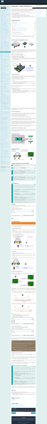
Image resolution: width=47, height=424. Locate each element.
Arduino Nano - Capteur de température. (5, 90)
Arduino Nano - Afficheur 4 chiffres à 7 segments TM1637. (4, 81)
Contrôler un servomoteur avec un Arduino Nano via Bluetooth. (5, 162)
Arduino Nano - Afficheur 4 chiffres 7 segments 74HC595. (5, 80)
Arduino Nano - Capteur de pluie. (4, 130)
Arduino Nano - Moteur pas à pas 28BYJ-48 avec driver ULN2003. (5, 144)
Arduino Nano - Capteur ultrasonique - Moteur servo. (5, 48)
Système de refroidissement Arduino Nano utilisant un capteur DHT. (5, 101)
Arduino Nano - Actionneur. (3, 62)
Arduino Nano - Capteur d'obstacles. (4, 136)
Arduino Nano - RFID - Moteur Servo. (4, 122)
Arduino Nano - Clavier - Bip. (4, 87)
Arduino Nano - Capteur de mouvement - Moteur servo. (5, 56)
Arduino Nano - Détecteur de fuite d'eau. (5, 127)
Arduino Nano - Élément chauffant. (4, 61)
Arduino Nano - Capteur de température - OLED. (5, 92)
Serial (13, 400)
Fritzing (19, 144)
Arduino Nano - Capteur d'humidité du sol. (5, 66)
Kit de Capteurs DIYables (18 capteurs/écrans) (18, 34)
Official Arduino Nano (14, 21)
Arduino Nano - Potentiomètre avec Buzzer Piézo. (5, 31)
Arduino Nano (26, 5)
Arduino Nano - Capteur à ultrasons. (4, 44)
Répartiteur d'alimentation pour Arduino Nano (19, 30)
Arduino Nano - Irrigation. (3, 67)
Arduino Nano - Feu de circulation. (4, 17)
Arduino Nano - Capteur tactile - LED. (4, 106)
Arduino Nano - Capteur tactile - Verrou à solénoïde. (5, 109)
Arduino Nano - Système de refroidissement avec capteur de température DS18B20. (5, 103)
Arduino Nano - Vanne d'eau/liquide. (4, 128)
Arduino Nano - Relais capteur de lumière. (5, 43)
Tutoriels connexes (39, 16)
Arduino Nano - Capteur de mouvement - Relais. (5, 53)
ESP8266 (12, 5)
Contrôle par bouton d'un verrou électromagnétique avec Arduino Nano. (5, 118)
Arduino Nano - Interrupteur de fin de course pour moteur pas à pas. (5, 147)
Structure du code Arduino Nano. (4, 10)
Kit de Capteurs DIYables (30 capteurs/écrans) (18, 33)
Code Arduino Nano (39, 12)
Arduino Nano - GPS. (3, 148)
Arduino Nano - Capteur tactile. (4, 105)
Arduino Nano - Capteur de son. (4, 70)
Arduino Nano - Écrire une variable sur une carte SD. (5, 154)
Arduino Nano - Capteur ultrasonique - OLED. (5, 50)
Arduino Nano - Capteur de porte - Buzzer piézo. (5, 114)
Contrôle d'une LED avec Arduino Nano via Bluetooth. (5, 163)
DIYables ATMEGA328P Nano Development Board (20, 22)
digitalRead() (13, 399)
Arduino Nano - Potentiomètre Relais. (4, 30)
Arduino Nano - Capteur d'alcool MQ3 (4, 135)
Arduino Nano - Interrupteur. (3, 22)
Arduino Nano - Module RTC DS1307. (4, 125)
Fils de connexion (14, 26)
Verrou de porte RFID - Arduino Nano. (4, 123)
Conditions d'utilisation (20, 422)
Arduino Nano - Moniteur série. (4, 11)
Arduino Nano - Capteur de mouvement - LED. (5, 52)
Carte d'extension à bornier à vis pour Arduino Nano (20, 28)
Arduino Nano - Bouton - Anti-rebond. (4, 19)
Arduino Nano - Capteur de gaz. (4, 134)
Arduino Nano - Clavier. (3, 85)
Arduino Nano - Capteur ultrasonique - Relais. (5, 46)
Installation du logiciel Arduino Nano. (4, 7)
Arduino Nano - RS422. (3, 140)
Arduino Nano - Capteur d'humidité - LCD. (5, 95)
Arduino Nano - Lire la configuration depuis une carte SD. (5, 157)
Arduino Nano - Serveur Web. (3, 169)
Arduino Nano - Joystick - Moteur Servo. (5, 65)
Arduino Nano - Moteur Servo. (4, 38)
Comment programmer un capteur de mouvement (40, 11)
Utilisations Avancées (19, 109)
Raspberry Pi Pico (44, 5)
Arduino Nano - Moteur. (3, 36)
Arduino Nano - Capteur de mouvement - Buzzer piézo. (5, 55)
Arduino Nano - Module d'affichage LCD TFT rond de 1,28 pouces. (5, 76)
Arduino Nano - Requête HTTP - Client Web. (5, 170)
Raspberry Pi (15, 5)
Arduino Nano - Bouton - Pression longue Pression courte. (5, 20)
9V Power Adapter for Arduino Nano (17, 27)
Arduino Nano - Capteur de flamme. (4, 133)
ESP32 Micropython (38, 5)
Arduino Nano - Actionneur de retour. (4, 63)
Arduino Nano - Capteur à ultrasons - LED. (5, 45)
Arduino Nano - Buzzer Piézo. (3, 35)
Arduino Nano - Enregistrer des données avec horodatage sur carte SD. (5, 156)
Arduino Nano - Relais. (22, 393)
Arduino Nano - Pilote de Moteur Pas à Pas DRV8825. (5, 145)
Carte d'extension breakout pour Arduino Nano (19, 29)
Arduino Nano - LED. (3, 13)
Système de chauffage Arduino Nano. (4, 104)
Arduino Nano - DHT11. (3, 93)
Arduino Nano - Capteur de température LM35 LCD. (5, 100)
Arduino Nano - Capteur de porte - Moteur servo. (5, 115)
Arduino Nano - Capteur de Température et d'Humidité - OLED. (5, 96)
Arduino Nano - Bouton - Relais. (4, 25)
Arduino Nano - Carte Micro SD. (4, 153)
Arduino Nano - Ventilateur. (3, 60)
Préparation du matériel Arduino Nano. (4, 8)
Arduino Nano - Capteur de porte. (4, 111)
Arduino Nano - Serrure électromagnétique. (5, 117)
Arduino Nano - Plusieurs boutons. (4, 21)
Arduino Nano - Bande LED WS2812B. (4, 151)
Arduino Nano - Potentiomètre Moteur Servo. (5, 32)
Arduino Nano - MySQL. (3, 171)
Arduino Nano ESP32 (32, 5)
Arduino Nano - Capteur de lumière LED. (5, 42)
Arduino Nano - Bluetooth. (3, 160)
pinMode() (32, 164)
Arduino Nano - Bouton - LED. (4, 24)
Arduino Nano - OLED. (3, 73)
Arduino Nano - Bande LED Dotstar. (4, 152)
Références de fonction (39, 15)
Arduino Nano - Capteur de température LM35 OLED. (5, 99)
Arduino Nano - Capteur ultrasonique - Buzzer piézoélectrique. (5, 47)
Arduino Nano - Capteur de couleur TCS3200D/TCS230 (4, 69)
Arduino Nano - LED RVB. (3, 16)
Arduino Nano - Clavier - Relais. (4, 88)
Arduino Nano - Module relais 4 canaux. (5, 59)
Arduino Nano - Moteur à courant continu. (5, 37)
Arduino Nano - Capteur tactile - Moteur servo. (5, 108)
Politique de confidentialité (26, 422)
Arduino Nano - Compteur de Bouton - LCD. (5, 78)
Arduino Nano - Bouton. (3, 18)
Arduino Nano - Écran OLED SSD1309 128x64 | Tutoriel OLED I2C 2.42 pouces (5, 74)
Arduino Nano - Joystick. (3, 64)
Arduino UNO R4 (21, 5)
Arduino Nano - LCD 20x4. (3, 72)
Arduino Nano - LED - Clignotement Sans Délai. (5, 14)
